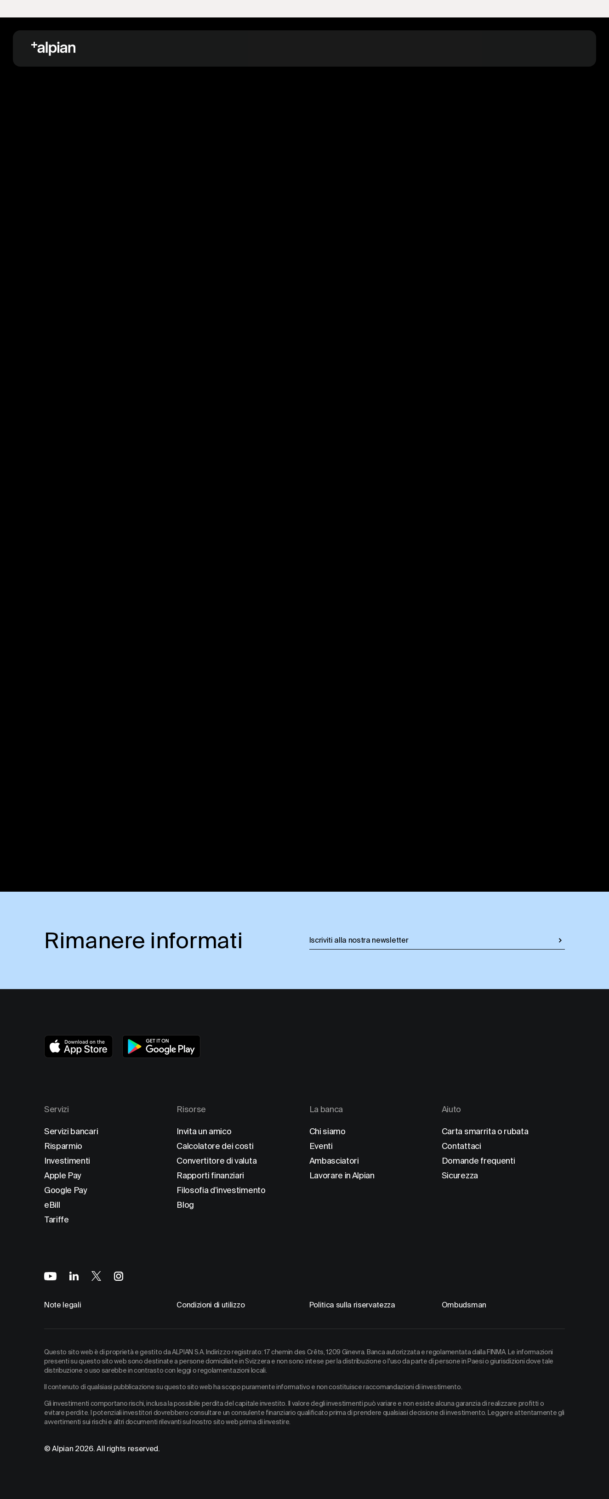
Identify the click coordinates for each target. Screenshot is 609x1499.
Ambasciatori (334, 1160)
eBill (52, 1204)
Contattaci (461, 1146)
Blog (185, 1204)
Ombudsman (464, 1305)
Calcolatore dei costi (214, 1146)
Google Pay (65, 1190)
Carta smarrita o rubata (485, 1131)
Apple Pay (62, 1175)
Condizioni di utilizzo (210, 1305)
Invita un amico (203, 1131)
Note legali (62, 1305)
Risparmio (63, 1146)
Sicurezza (460, 1175)
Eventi (321, 1146)
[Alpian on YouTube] (50, 1276)
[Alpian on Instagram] (118, 1276)
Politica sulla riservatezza (352, 1305)
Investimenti (67, 1160)
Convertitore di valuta (216, 1160)
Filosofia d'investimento (220, 1190)
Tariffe (56, 1219)
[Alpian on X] (96, 1276)
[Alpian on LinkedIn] (74, 1276)
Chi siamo (327, 1131)
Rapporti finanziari (210, 1175)
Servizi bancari (71, 1131)
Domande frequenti (478, 1160)
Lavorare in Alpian (342, 1175)
